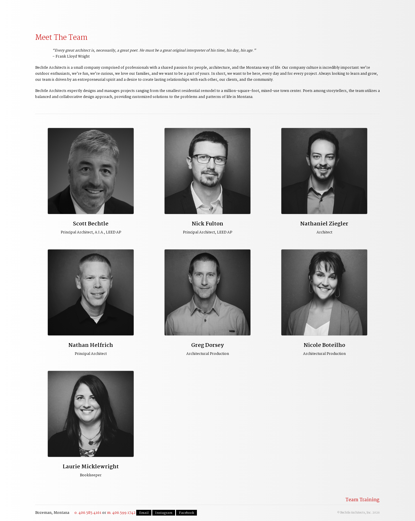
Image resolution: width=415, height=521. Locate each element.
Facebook (186, 513)
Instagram (163, 513)
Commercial (160, 11)
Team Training (362, 500)
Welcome (56, 11)
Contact (377, 9)
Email (144, 513)
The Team (231, 11)
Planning (126, 11)
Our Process (91, 11)
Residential (195, 11)
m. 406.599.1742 (121, 513)
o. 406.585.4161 (87, 513)
